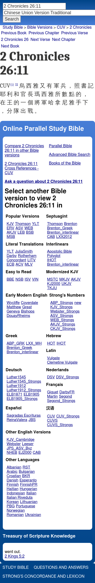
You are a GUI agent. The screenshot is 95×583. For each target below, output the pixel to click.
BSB (30, 232)
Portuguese (25, 506)
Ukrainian (33, 515)
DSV (51, 377)
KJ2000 (53, 284)
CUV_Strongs (67, 416)
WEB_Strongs (62, 320)
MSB (11, 237)
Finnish (13, 485)
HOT (51, 343)
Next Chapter (63, 40)
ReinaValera (17, 420)
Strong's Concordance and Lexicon (43, 576)
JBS (31, 420)
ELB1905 (31, 394)
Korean (13, 502)
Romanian (15, 515)
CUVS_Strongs (60, 425)
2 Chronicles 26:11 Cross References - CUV (22, 168)
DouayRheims (18, 316)
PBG (11, 506)
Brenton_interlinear (63, 232)
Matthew (14, 307)
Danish (12, 480)
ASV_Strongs (61, 316)
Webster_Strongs (65, 311)
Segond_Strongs (61, 401)
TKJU (52, 288)
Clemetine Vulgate (62, 362)
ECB (10, 264)
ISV (28, 279)
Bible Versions (39, 27)
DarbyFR (67, 392)
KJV (10, 224)
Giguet (52, 392)
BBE (10, 279)
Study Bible (13, 27)
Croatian (14, 476)
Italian (31, 493)
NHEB (12, 453)
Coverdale (29, 303)
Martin (52, 396)
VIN (35, 279)
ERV (10, 228)
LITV (31, 260)
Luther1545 (16, 377)
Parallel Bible (60, 146)
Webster (14, 444)
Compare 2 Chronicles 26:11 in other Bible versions (24, 150)
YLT (35, 224)
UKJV (66, 284)
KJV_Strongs (61, 307)
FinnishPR (28, 485)
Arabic (12, 472)
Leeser (27, 444)
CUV (51, 416)
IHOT (51, 260)
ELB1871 (14, 394)
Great (27, 307)
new (77, 303)
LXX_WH (34, 343)
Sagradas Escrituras (24, 415)
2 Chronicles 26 (15, 40)
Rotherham (27, 256)
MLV (28, 264)
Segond (65, 396)
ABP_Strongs (61, 303)
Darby (12, 256)
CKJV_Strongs (62, 329)
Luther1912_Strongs (24, 390)
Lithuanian (28, 502)
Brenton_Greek (60, 228)
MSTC (52, 279)
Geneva (13, 311)
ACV (20, 264)
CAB (51, 237)
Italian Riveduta (19, 497)
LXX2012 (64, 237)
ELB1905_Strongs (22, 399)
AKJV (11, 232)
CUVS (52, 421)
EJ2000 (24, 453)
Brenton (70, 224)
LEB (21, 232)
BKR (26, 476)
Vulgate (53, 358)
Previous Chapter (44, 33)
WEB (28, 228)
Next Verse (40, 40)
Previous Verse (74, 33)
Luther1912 (16, 386)
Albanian (14, 467)
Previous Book (14, 33)
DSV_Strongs (67, 377)
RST (26, 467)
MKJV (64, 279)
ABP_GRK (16, 343)
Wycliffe (13, 303)
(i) (12, 85)
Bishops (27, 311)
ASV (19, 228)
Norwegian (16, 510)
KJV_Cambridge (20, 440)
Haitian (12, 489)
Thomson (23, 224)
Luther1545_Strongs (24, 381)
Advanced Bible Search (69, 155)
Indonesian (16, 493)
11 (16, 85)
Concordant (16, 260)
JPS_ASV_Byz (19, 448)
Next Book (10, 46)
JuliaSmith (24, 251)
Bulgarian (27, 472)
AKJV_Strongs (62, 324)
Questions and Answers (61, 567)
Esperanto (28, 480)
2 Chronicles (81, 27)
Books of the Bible (65, 163)
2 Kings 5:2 (15, 556)
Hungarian (28, 489)
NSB (19, 279)
